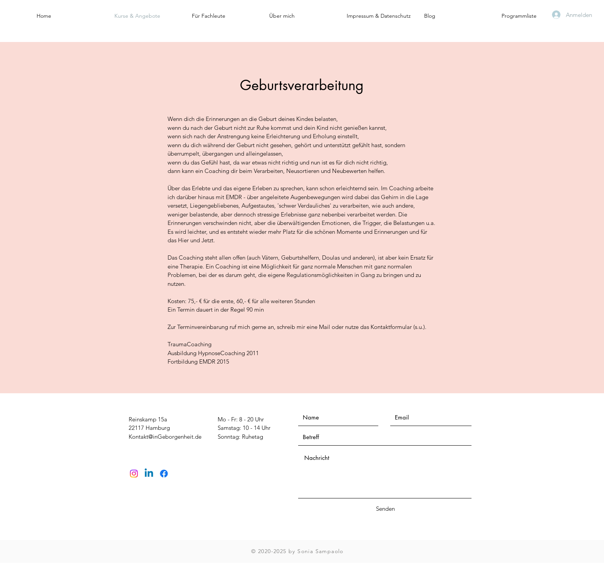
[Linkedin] (149, 473)
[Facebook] (164, 473)
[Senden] (385, 508)
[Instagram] (134, 473)
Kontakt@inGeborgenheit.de (165, 436)
